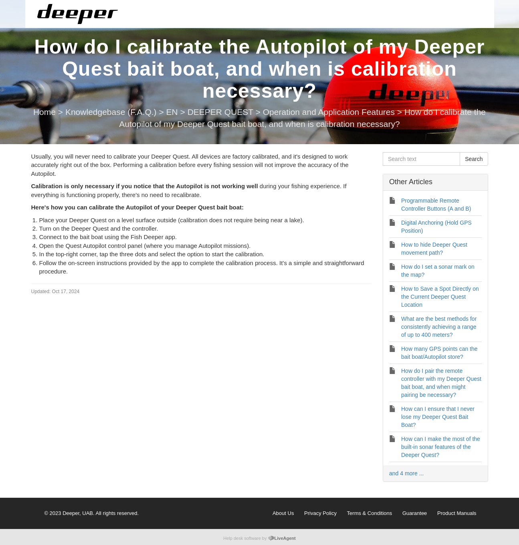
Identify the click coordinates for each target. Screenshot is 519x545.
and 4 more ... (406, 473)
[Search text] (421, 159)
